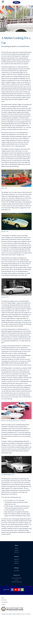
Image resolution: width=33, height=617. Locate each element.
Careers (16, 580)
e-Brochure (16, 563)
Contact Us (16, 561)
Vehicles (16, 548)
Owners (16, 550)
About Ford (16, 552)
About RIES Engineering (16, 581)
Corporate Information (16, 578)
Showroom (16, 559)
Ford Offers (16, 570)
